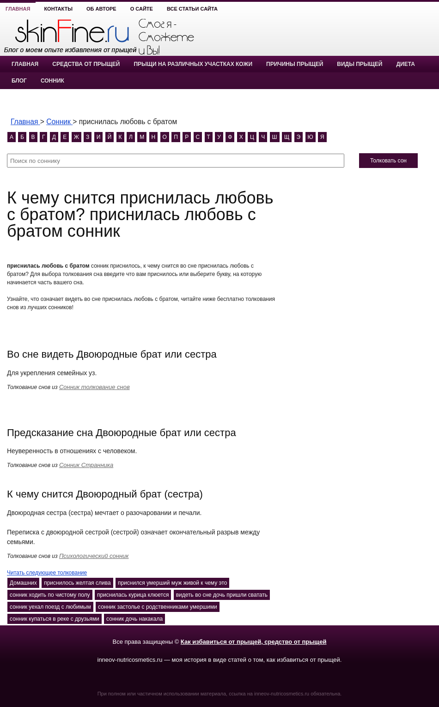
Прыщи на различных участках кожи (193, 64)
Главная (18, 9)
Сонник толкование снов (94, 386)
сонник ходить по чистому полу (50, 595)
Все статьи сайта (192, 9)
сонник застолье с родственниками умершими (157, 607)
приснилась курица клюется (133, 595)
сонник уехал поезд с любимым (50, 607)
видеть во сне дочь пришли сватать (222, 595)
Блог (19, 81)
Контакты (58, 9)
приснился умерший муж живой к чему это (172, 583)
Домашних (23, 583)
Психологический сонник (94, 555)
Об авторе (101, 9)
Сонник (52, 81)
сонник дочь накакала (134, 619)
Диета (405, 64)
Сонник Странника (86, 464)
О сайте (141, 9)
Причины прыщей (294, 64)
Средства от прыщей (86, 64)
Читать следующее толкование (47, 572)
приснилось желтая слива (77, 583)
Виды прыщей (359, 64)
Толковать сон (388, 160)
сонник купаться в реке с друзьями (54, 619)
